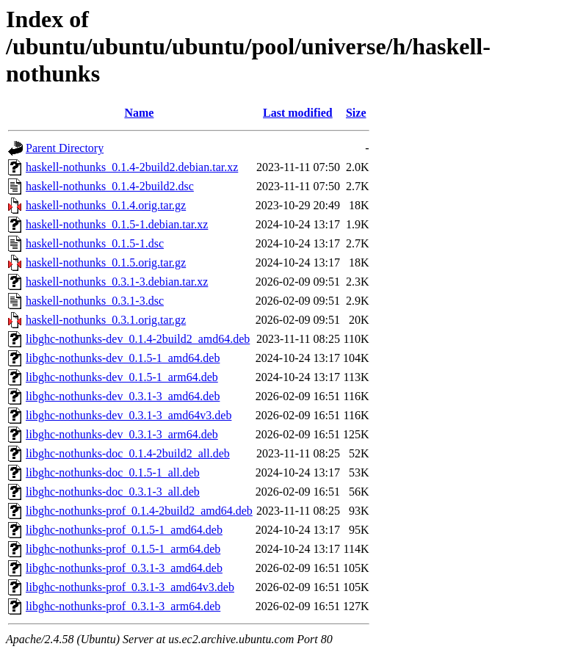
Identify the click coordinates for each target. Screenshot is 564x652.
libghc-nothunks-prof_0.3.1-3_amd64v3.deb (130, 587)
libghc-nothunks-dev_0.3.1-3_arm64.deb (122, 434)
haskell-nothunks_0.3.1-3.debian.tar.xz (117, 281)
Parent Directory (65, 148)
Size (356, 112)
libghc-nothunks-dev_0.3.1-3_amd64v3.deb (128, 415)
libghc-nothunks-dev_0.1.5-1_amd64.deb (123, 358)
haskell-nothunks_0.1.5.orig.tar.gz (106, 262)
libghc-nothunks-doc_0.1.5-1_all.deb (113, 472)
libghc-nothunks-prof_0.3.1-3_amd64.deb (124, 568)
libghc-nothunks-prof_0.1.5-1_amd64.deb (124, 530)
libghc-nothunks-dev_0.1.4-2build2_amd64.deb (138, 339)
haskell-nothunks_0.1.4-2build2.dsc (110, 186)
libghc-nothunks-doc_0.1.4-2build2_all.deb (128, 453)
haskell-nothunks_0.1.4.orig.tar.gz (106, 205)
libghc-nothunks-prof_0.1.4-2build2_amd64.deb (139, 510)
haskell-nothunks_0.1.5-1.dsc (95, 243)
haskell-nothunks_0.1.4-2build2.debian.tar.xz (132, 167)
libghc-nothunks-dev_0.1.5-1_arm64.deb (122, 377)
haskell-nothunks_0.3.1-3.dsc (95, 300)
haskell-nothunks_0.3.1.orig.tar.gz (106, 320)
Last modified (298, 112)
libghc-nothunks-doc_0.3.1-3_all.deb (113, 491)
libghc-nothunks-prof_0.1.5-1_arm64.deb (123, 549)
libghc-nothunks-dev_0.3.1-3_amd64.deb (123, 396)
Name (138, 112)
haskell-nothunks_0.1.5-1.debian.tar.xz (117, 224)
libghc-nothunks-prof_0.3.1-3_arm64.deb (123, 606)
